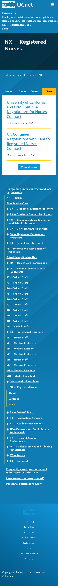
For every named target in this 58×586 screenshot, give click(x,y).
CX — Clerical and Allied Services (29, 228)
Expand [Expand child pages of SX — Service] (8, 455)
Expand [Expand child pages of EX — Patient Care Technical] (8, 243)
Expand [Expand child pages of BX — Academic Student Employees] (8, 215)
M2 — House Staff (17, 337)
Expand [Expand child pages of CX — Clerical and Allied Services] (8, 229)
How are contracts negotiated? (25, 478)
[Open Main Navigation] (53, 4)
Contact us (29, 559)
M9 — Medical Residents (21, 365)
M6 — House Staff (17, 359)
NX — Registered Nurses (16, 24)
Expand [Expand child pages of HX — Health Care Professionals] (8, 263)
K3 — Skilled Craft (17, 282)
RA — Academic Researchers (27, 423)
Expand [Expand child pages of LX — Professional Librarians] (8, 332)
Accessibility (29, 522)
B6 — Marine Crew (17, 203)
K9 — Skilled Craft (17, 315)
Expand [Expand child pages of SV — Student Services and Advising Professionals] (8, 447)
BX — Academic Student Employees (31, 214)
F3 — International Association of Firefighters (26, 250)
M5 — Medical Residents (21, 354)
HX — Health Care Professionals (28, 262)
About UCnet (29, 532)
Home (8, 91)
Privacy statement (29, 538)
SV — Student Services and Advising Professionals (30, 448)
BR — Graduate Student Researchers (31, 208)
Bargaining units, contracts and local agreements (30, 20)
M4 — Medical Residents (21, 348)
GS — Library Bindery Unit (21, 257)
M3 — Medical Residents (21, 343)
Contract (35, 91)
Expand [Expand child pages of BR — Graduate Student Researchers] (8, 209)
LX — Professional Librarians (26, 332)
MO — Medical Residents (21, 376)
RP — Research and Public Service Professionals (29, 431)
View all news (29, 167)
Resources (9, 13)
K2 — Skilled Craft (17, 277)
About (22, 91)
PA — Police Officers (22, 412)
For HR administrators (29, 554)
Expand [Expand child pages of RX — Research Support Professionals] (8, 438)
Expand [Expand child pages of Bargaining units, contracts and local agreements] (6, 189)
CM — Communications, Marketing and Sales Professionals (29, 221)
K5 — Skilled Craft (17, 293)
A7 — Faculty (14, 197)
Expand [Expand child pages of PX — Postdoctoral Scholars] (8, 418)
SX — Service (17, 455)
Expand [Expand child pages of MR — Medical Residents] (8, 382)
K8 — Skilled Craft (17, 310)
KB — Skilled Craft (17, 321)
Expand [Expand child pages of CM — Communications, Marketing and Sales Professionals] (8, 220)
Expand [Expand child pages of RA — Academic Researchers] (8, 424)
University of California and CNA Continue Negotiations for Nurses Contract (27, 109)
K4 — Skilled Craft (17, 288)
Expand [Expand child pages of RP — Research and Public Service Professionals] (8, 429)
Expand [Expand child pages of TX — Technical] (8, 461)
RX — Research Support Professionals (24, 439)
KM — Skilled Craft (17, 326)
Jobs (29, 548)
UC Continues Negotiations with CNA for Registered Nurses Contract (29, 141)
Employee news (29, 543)
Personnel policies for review (24, 483)
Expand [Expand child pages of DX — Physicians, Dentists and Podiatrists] (8, 234)
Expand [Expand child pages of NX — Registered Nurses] (8, 387)
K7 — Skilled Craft (17, 304)
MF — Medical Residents (20, 370)
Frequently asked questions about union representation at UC (26, 470)
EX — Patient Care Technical (26, 243)
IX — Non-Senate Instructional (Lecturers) (27, 270)
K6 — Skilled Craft (17, 299)
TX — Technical (19, 461)
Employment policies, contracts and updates (27, 17)
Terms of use (29, 527)
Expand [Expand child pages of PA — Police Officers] (8, 412)
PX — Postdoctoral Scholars (26, 418)
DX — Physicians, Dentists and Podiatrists (27, 236)
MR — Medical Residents (24, 381)
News (49, 91)
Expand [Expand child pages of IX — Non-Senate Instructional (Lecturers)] (8, 269)
